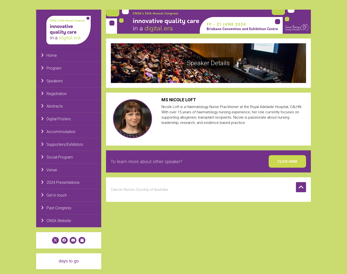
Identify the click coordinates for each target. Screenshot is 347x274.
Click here (287, 161)
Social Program (57, 157)
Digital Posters (56, 118)
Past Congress (56, 207)
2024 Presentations (60, 182)
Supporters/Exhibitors (62, 144)
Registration (54, 93)
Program (51, 68)
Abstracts (52, 106)
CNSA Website (56, 220)
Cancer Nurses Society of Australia (139, 189)
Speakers (52, 80)
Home (49, 55)
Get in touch (54, 195)
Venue (49, 169)
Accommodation (58, 131)
